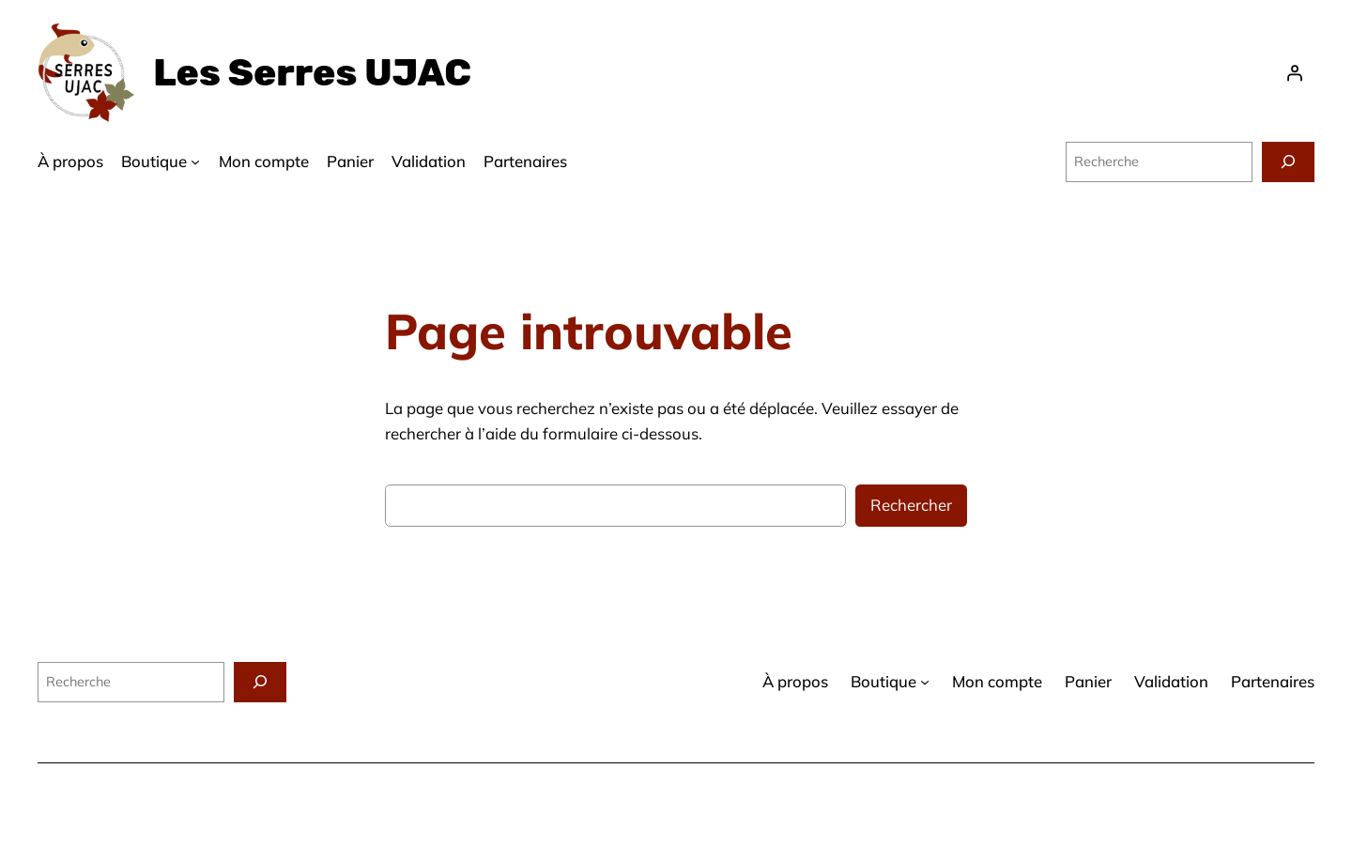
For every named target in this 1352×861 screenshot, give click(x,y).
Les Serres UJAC (312, 73)
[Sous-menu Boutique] (195, 161)
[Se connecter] (1294, 73)
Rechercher (911, 505)
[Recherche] (1288, 162)
